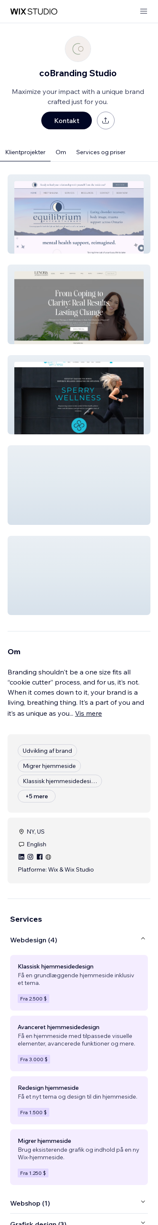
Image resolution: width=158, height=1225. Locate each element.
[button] (79, 214)
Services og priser (101, 152)
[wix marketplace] (33, 11)
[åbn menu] (144, 11)
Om (61, 152)
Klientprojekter (25, 152)
